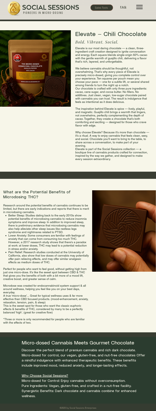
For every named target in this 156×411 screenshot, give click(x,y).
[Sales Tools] (101, 7)
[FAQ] (123, 7)
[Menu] (139, 7)
